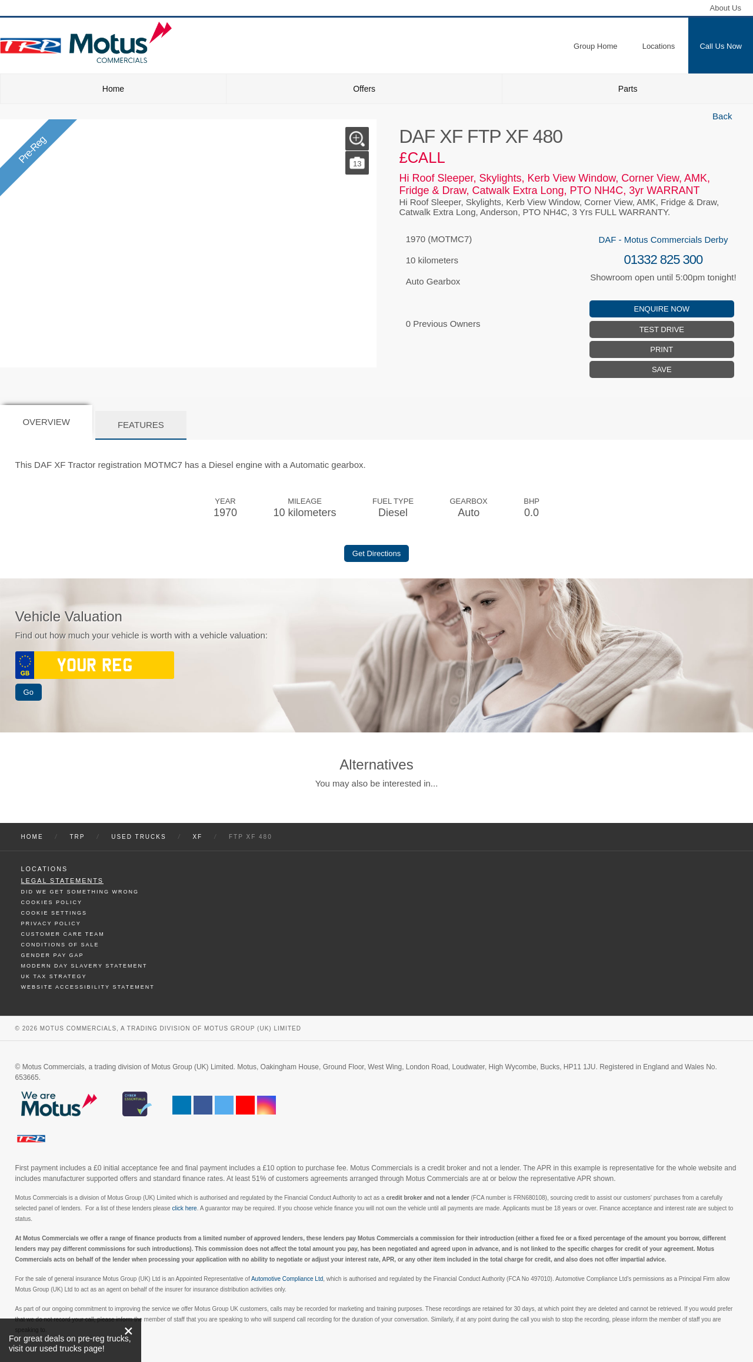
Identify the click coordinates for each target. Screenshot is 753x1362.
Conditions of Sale (60, 945)
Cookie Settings (54, 913)
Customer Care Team (63, 934)
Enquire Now (662, 308)
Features (141, 425)
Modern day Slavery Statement (84, 966)
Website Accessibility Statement (88, 987)
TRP (77, 837)
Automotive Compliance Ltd (287, 1279)
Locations (44, 868)
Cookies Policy (52, 902)
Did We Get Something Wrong (80, 892)
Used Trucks (138, 837)
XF (197, 837)
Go (29, 692)
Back (722, 116)
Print (661, 349)
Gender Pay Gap (52, 955)
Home (113, 88)
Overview (46, 422)
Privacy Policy (51, 923)
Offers (364, 88)
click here (184, 1208)
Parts (628, 88)
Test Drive (661, 329)
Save (662, 369)
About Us (725, 8)
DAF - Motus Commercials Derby (663, 240)
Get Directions (376, 553)
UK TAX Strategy (54, 976)
